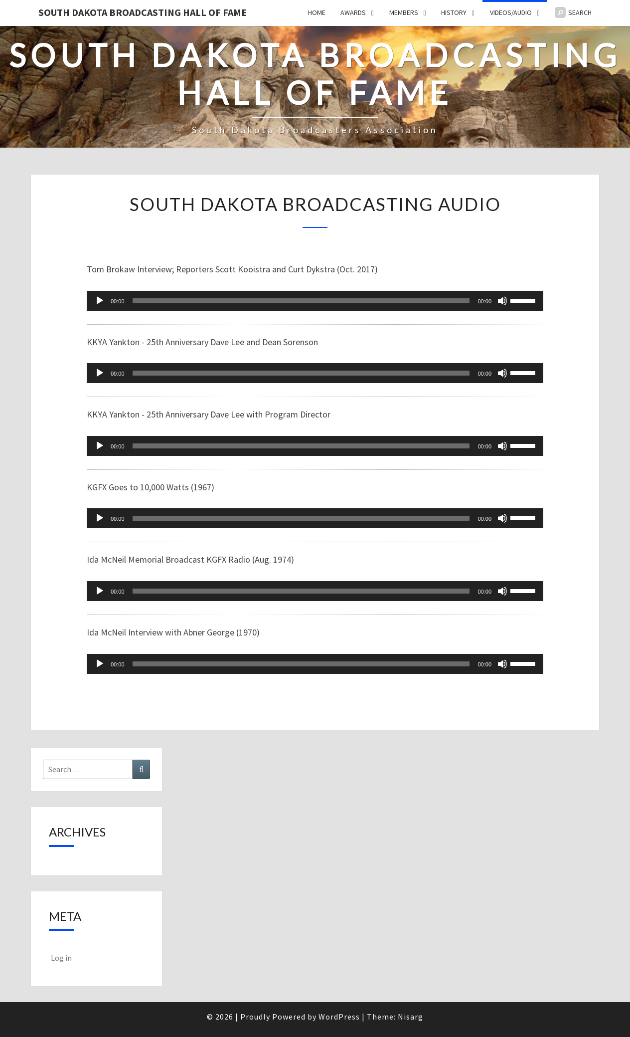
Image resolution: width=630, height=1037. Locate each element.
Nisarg (410, 1017)
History (454, 12)
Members (403, 12)
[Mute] (502, 301)
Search (573, 12)
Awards (353, 12)
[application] (315, 301)
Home (316, 12)
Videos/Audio (511, 12)
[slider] (301, 300)
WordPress (339, 1017)
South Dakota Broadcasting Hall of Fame (142, 12)
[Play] (100, 301)
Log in (61, 958)
